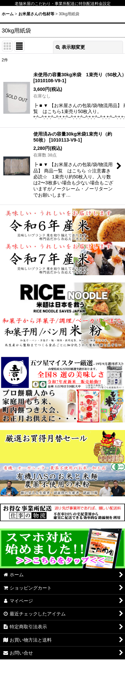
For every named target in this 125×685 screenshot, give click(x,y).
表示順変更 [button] (70, 47)
